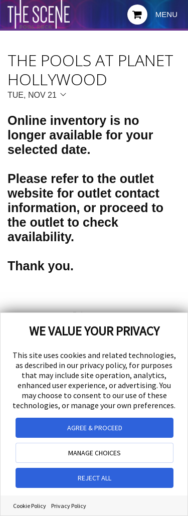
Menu (166, 14)
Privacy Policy (68, 505)
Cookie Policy (29, 505)
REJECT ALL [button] (94, 477)
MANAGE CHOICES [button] (94, 452)
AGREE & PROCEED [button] (94, 427)
